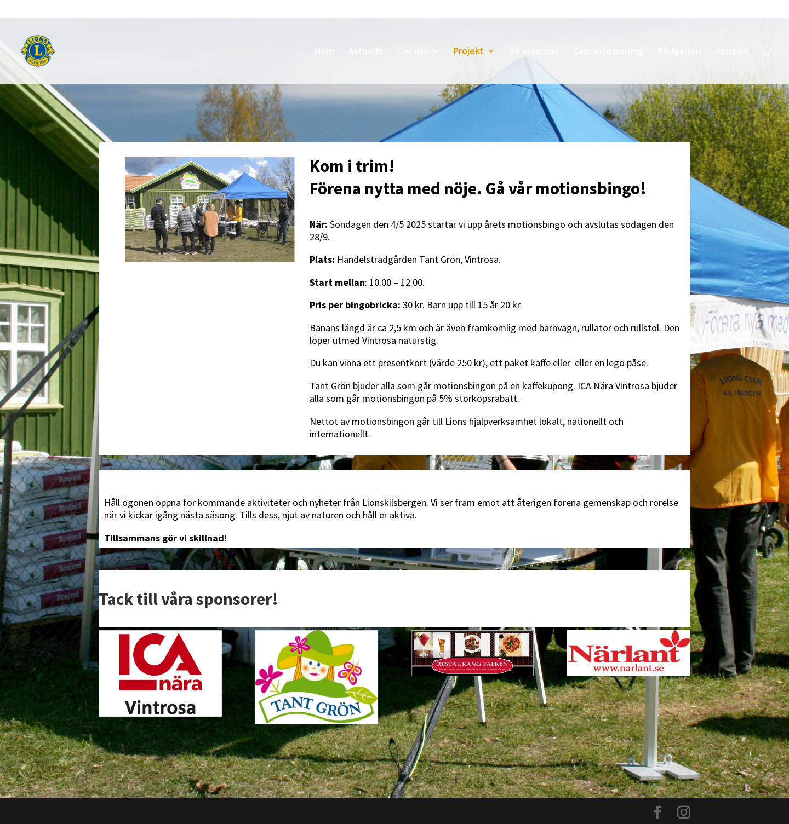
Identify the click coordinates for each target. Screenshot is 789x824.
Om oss (412, 52)
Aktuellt (365, 52)
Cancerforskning (608, 52)
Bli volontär (534, 52)
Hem (324, 52)
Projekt (468, 52)
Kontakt (732, 52)
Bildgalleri (679, 52)
